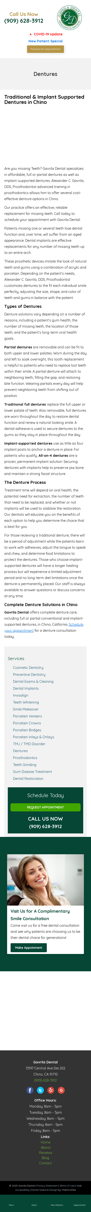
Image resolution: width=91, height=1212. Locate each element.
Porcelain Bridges (27, 730)
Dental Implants (26, 688)
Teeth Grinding (24, 765)
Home (45, 1142)
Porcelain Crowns (27, 723)
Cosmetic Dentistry (28, 667)
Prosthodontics (25, 758)
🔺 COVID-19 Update (45, 34)
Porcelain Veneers (27, 716)
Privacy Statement (47, 1185)
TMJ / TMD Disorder (29, 744)
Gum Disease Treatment (32, 771)
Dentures (20, 751)
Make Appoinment (28, 948)
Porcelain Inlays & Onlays (33, 737)
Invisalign (20, 695)
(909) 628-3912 (24, 20)
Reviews (45, 1152)
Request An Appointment (45, 49)
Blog (45, 1158)
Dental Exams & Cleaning (33, 681)
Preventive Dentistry (29, 674)
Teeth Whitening (26, 702)
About (45, 1147)
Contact (45, 1163)
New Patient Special (46, 41)
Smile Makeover (26, 709)
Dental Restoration (28, 778)
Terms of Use (67, 1185)
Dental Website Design (44, 1189)
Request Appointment (45, 807)
